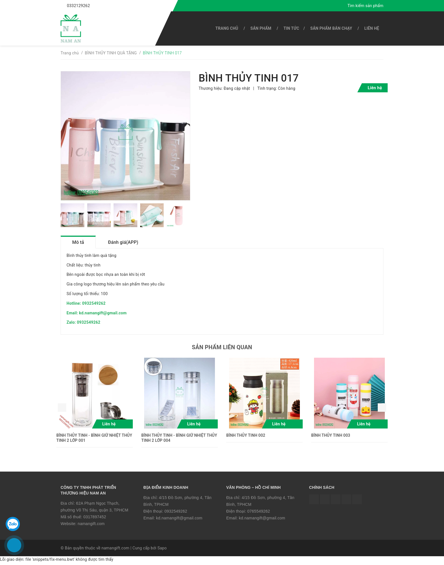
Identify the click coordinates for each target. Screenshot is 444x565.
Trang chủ (226, 28)
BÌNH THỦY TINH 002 (245, 437)
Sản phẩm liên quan (222, 349)
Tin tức (291, 28)
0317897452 (94, 518)
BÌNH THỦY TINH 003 (330, 437)
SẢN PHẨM (260, 28)
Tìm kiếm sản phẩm (365, 5)
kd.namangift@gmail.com (179, 519)
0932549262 (176, 513)
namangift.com (91, 525)
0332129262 (78, 5)
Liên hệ (371, 28)
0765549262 (258, 513)
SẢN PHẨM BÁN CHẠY (331, 28)
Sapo (162, 550)
